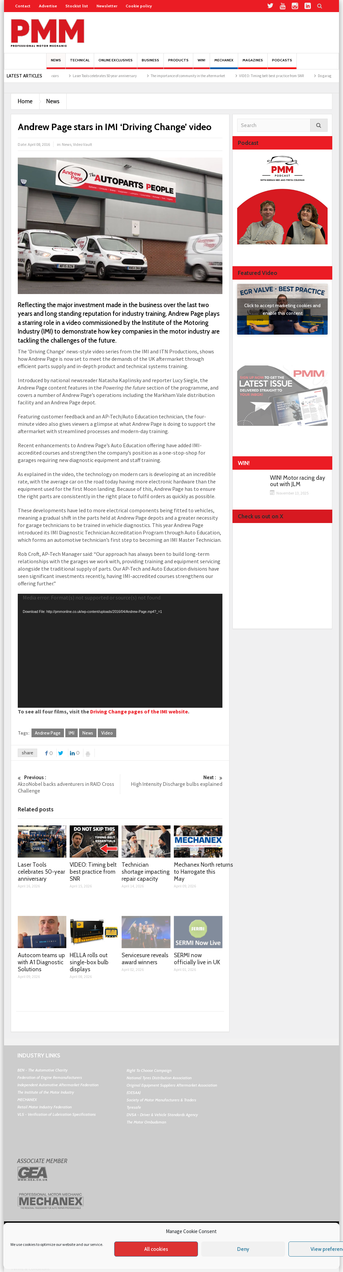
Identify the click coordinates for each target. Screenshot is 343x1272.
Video (107, 733)
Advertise (48, 5)
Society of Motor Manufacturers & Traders (161, 1099)
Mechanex (224, 63)
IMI (71, 733)
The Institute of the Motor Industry (45, 1092)
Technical (80, 63)
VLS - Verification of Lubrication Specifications (56, 1114)
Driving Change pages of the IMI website (139, 711)
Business (150, 63)
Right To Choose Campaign (149, 1070)
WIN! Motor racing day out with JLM (297, 481)
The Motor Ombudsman (146, 1121)
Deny (243, 1249)
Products (178, 63)
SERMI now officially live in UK (197, 959)
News (56, 63)
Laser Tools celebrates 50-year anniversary (111, 75)
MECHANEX (27, 1099)
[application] (120, 651)
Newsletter (106, 5)
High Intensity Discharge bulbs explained (171, 780)
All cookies (156, 1249)
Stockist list (76, 5)
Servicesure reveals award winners (145, 959)
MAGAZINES (252, 63)
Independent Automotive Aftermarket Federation (57, 1084)
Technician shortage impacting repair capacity (145, 871)
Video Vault (82, 144)
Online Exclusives (115, 63)
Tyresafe (134, 1107)
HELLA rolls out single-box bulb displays (89, 962)
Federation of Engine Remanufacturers (49, 1077)
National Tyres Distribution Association (159, 1077)
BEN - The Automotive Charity (42, 1070)
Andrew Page (48, 733)
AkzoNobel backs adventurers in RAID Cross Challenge (69, 784)
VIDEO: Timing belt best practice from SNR (278, 75)
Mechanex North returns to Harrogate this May (203, 871)
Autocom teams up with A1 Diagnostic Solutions (41, 962)
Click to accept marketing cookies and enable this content (282, 309)
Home (25, 101)
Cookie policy (139, 5)
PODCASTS (282, 63)
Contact (22, 5)
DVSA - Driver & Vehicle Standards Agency (162, 1114)
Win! (201, 63)
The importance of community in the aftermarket (194, 75)
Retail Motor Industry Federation (44, 1106)
